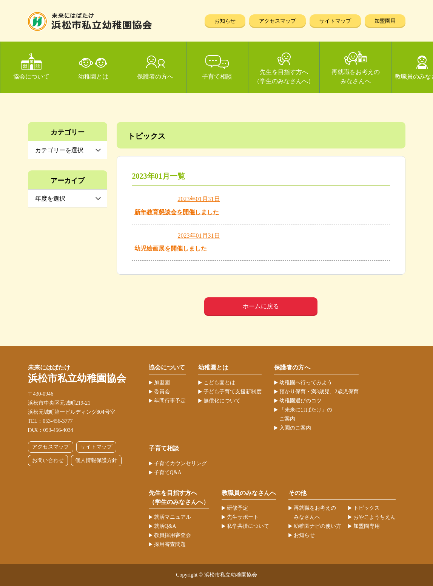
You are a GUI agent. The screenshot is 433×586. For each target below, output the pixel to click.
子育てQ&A (168, 472)
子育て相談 (217, 76)
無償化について (221, 401)
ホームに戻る (261, 306)
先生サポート (243, 517)
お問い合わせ (48, 460)
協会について (31, 76)
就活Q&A (165, 526)
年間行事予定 (170, 401)
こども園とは (219, 382)
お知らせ (225, 21)
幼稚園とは (93, 76)
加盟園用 (385, 21)
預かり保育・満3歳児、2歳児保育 (319, 391)
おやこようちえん (374, 517)
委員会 (162, 391)
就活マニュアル (172, 517)
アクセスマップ (277, 21)
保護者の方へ (155, 76)
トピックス (366, 508)
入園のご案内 (295, 428)
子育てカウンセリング (180, 463)
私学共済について (248, 526)
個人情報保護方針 (96, 460)
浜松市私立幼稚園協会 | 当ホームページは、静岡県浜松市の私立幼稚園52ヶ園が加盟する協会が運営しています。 (90, 21)
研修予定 (237, 508)
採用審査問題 (170, 544)
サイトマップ (335, 21)
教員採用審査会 (172, 535)
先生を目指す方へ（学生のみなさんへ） (284, 76)
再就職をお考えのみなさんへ (355, 76)
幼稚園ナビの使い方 (317, 526)
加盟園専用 (366, 526)
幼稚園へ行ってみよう (305, 382)
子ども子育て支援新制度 (232, 391)
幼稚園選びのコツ (300, 401)
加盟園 (162, 382)
